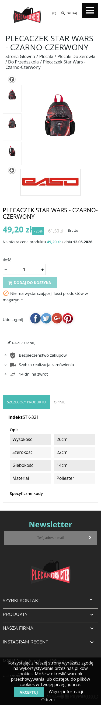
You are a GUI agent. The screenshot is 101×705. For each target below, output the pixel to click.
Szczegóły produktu (26, 402)
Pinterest (67, 318)
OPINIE (59, 402)
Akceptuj (29, 692)
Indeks (15, 417)
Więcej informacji (65, 691)
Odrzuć (48, 700)
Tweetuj (46, 318)
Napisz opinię (23, 343)
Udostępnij (35, 318)
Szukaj (72, 13)
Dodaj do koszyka (29, 282)
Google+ (56, 318)
